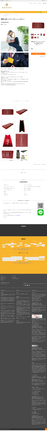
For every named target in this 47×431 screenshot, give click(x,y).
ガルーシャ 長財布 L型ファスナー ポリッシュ (8, 14)
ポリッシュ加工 (16, 14)
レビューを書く (23, 172)
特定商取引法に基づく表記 (42, 56)
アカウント (45, 0)
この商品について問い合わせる (37, 164)
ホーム (1, 14)
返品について (43, 55)
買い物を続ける (44, 164)
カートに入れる (38, 53)
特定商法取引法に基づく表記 (5, 282)
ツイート (2, 20)
